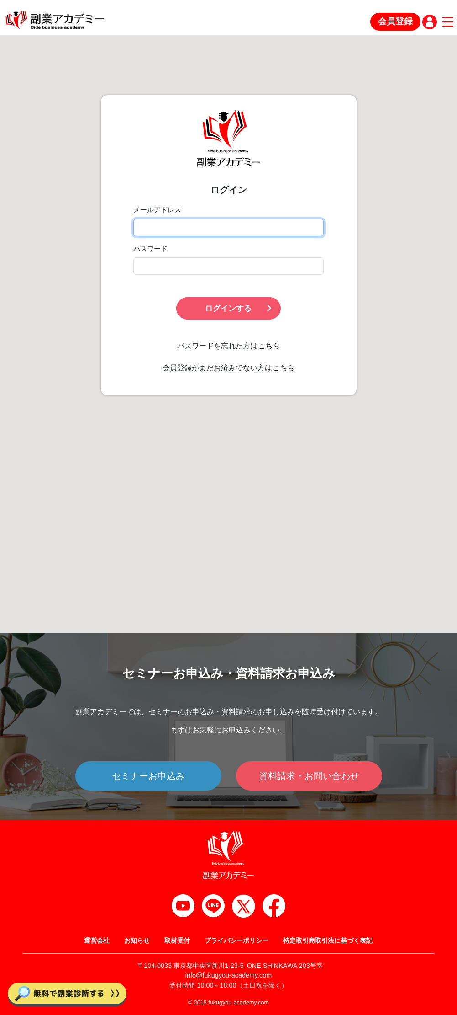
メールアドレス (157, 210)
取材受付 (177, 940)
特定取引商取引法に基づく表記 (328, 940)
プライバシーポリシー (236, 940)
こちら (269, 346)
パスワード (150, 248)
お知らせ (137, 940)
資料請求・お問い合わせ (309, 776)
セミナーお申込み (148, 776)
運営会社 (97, 940)
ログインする (239, 308)
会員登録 (395, 21)
